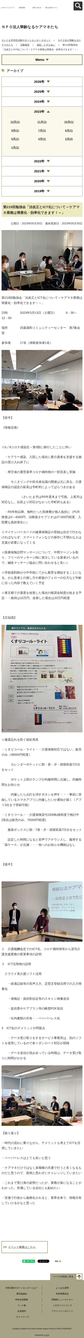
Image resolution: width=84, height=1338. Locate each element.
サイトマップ (22, 1317)
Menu (39, 60)
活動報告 (25, 45)
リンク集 (21, 1305)
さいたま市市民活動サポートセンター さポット (26, 40)
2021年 (39, 171)
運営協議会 (21, 1293)
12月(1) (15, 122)
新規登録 (22, 7)
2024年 (39, 101)
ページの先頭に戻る (63, 1276)
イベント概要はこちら (22, 1247)
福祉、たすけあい (46, 45)
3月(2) (69, 139)
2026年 (39, 81)
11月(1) (42, 122)
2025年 (39, 91)
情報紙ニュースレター (62, 1299)
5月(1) (15, 139)
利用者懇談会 (62, 1293)
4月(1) (42, 139)
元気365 (46, 1335)
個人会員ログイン (51, 7)
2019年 (39, 191)
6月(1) (69, 130)
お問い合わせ (36, 7)
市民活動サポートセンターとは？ (22, 1288)
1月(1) (15, 147)
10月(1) (69, 122)
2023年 (39, 111)
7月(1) (42, 130)
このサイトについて (7, 7)
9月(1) (15, 130)
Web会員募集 (21, 1299)
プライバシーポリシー (62, 1311)
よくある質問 (62, 1288)
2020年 (39, 181)
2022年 (39, 161)
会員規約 (21, 1311)
